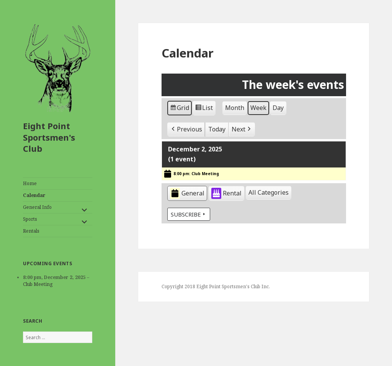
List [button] (204, 109)
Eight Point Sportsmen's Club (49, 137)
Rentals (31, 231)
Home (30, 183)
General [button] (187, 193)
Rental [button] (226, 193)
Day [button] (278, 107)
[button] (186, 129)
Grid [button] (179, 109)
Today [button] (216, 129)
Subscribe (189, 214)
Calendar (34, 195)
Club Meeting (37, 284)
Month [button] (234, 107)
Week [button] (258, 107)
